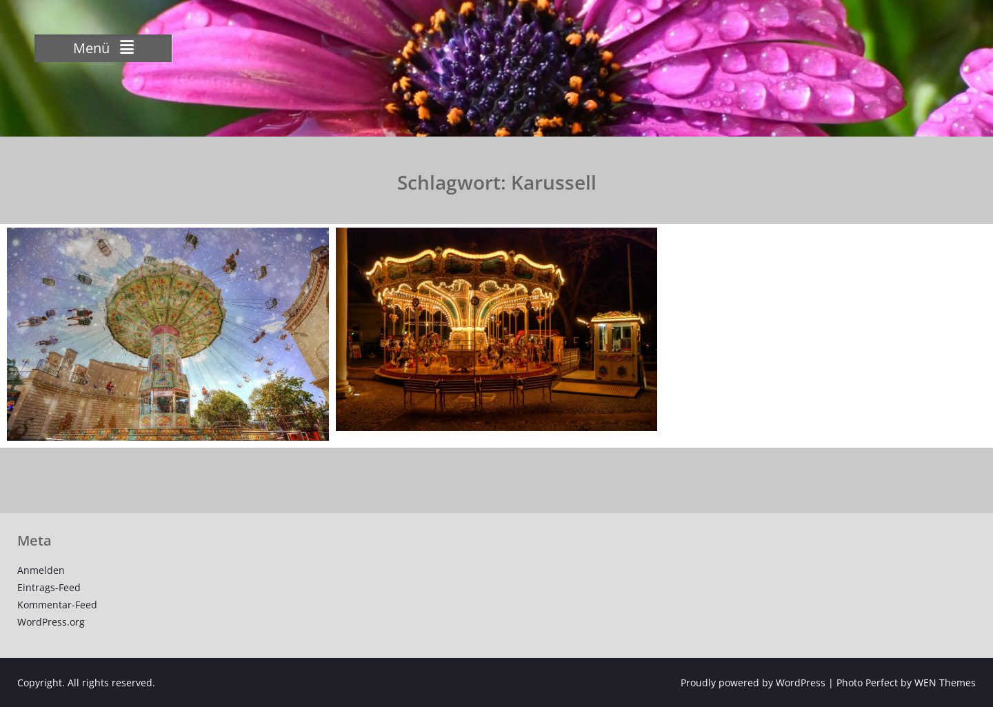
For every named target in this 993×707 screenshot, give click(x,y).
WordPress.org (51, 621)
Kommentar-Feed (57, 604)
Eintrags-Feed (49, 587)
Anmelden (41, 570)
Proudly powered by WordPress (753, 682)
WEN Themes (945, 682)
